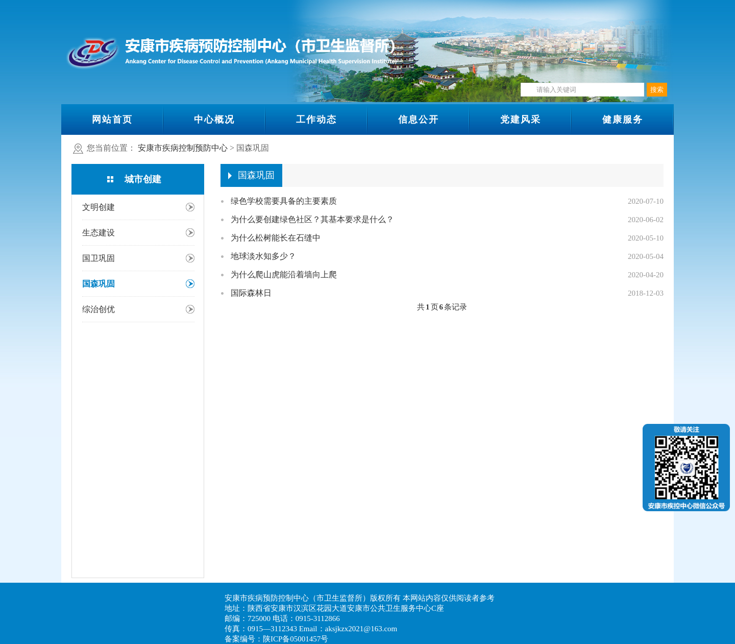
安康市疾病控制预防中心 (183, 148)
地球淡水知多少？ (263, 256)
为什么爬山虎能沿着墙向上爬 (284, 274)
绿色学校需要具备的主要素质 (284, 201)
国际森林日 (251, 293)
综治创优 (98, 309)
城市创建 (143, 179)
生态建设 (98, 232)
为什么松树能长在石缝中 (276, 237)
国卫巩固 (98, 258)
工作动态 (316, 119)
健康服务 (622, 119)
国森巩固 (98, 283)
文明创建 (98, 207)
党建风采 (520, 119)
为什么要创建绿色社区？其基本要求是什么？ (312, 219)
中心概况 (214, 119)
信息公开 (418, 119)
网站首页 (112, 119)
